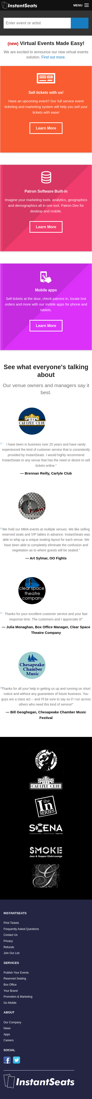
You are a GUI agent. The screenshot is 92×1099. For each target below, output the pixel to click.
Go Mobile (10, 1002)
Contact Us (10, 935)
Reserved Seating (15, 978)
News (7, 1028)
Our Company (12, 1022)
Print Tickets (11, 923)
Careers (9, 1040)
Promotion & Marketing (18, 996)
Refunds (9, 947)
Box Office (10, 984)
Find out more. (53, 57)
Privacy (8, 941)
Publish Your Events (16, 972)
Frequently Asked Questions (21, 929)
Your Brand (11, 990)
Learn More (46, 128)
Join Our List (11, 953)
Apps (7, 1034)
